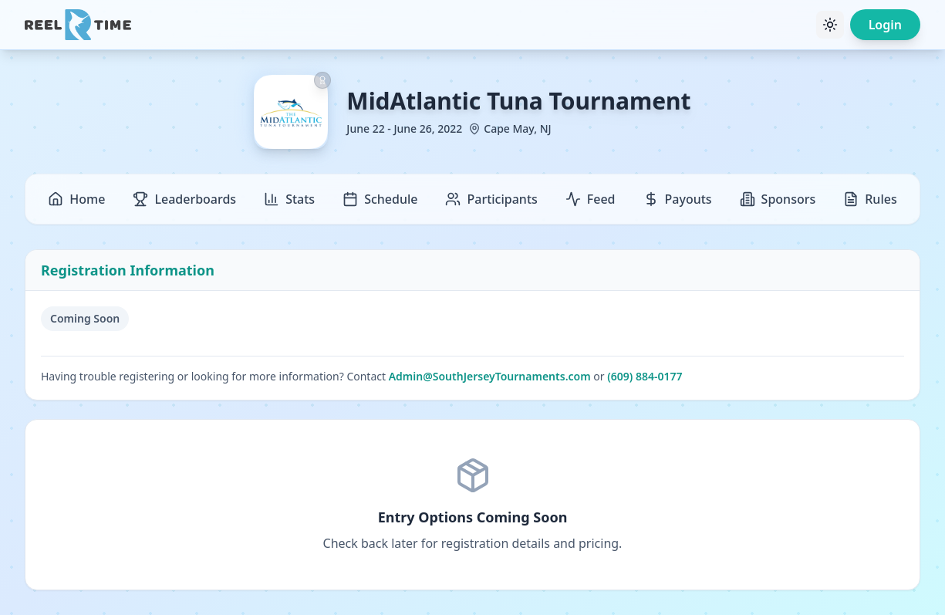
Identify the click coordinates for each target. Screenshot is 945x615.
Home (76, 199)
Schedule (380, 199)
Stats (289, 199)
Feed (590, 199)
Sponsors (778, 199)
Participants (491, 199)
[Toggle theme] (830, 25)
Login (885, 24)
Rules (869, 199)
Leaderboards (184, 199)
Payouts (677, 199)
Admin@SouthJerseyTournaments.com (490, 376)
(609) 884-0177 (644, 376)
